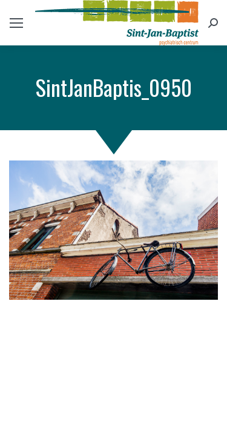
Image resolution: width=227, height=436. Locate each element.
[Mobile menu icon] (16, 23)
